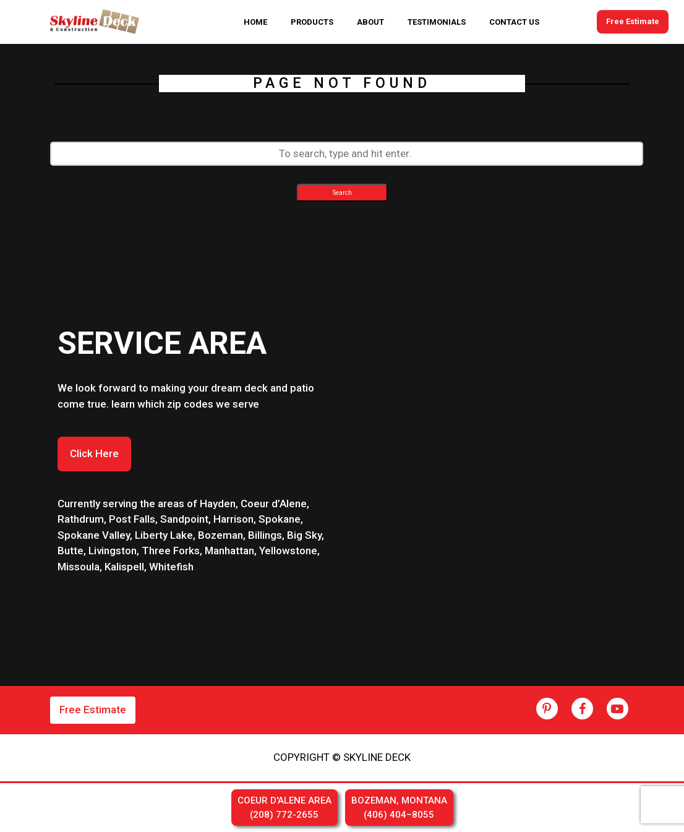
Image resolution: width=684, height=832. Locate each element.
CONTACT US (514, 22)
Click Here (94, 453)
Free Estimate (632, 22)
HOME (255, 22)
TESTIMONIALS (437, 22)
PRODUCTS (312, 22)
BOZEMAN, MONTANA (399, 808)
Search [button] (342, 192)
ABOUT (370, 22)
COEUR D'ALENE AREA (284, 808)
